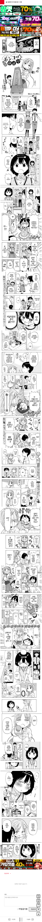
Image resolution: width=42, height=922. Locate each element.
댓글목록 (6, 873)
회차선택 (38, 896)
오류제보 (38, 901)
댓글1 (38, 905)
